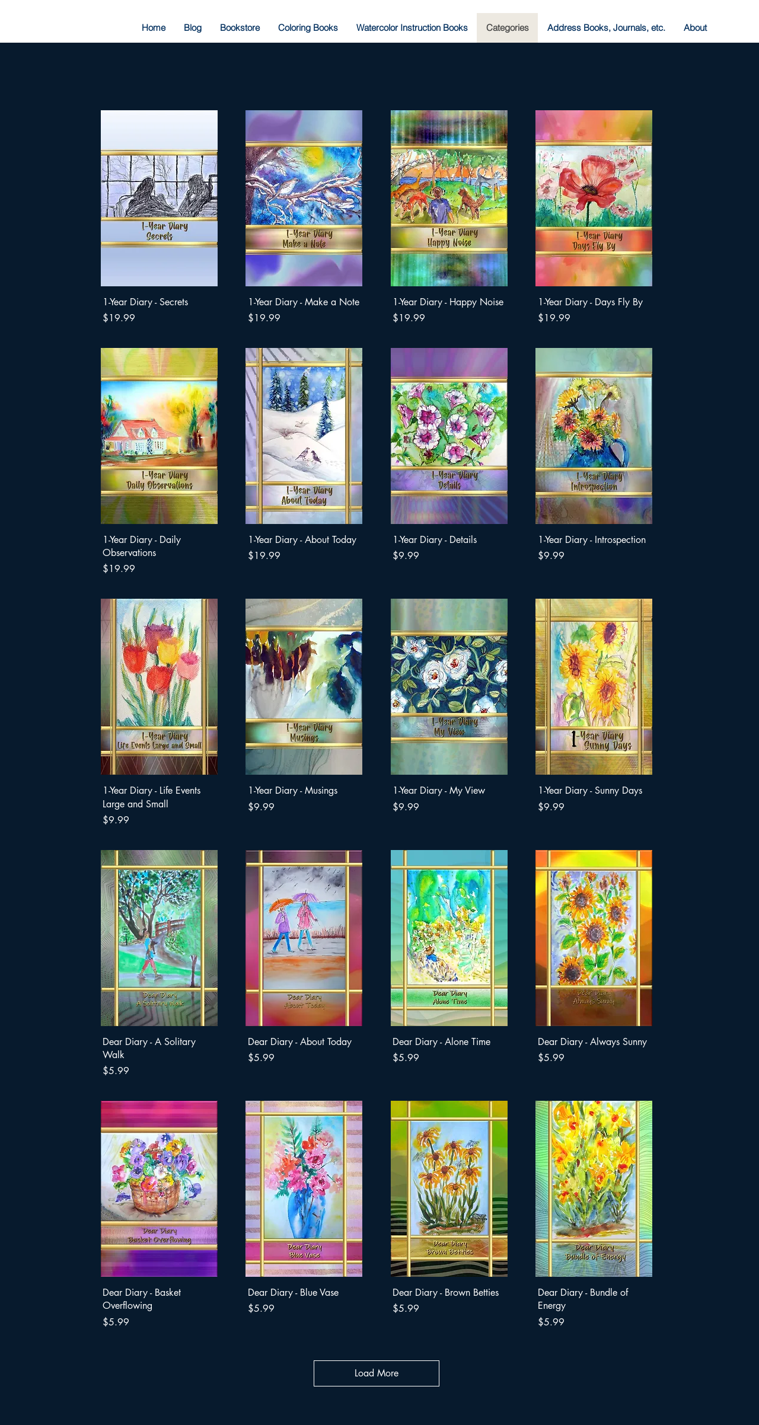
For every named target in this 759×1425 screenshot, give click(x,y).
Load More (376, 1373)
